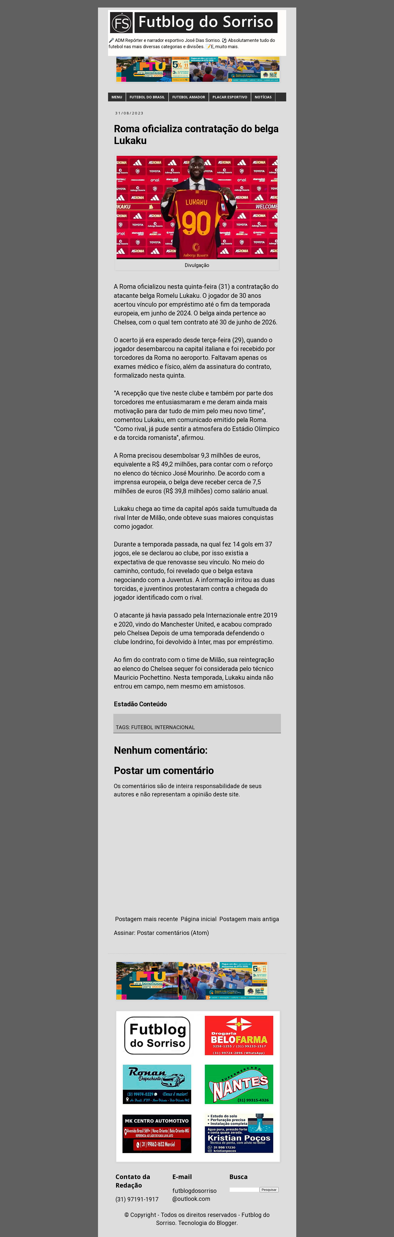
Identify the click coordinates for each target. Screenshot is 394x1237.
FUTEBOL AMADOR (188, 97)
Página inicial (199, 919)
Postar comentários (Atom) (173, 933)
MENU (117, 97)
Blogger (226, 1223)
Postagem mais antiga (249, 919)
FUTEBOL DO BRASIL (147, 97)
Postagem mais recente (146, 919)
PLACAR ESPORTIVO (230, 97)
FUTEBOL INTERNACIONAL (163, 727)
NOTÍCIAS (263, 97)
